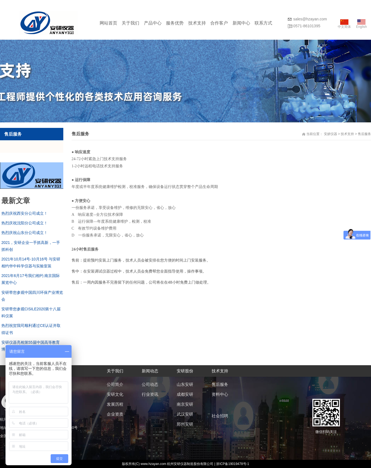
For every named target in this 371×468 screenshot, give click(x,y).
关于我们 (130, 23)
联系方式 (263, 23)
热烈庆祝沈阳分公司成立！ (24, 223)
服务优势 (175, 23)
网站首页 (108, 23)
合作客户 (219, 23)
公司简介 (115, 384)
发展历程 (115, 404)
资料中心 (220, 394)
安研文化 (115, 394)
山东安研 (185, 384)
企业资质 (115, 414)
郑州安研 (185, 424)
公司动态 (150, 384)
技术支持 (197, 23)
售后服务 (364, 134)
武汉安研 (185, 414)
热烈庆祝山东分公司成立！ (24, 232)
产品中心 (153, 23)
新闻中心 (241, 23)
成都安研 (185, 394)
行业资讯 (150, 394)
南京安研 (185, 404)
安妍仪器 (330, 134)
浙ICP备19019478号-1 (232, 464)
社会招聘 (220, 415)
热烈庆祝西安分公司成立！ (24, 213)
